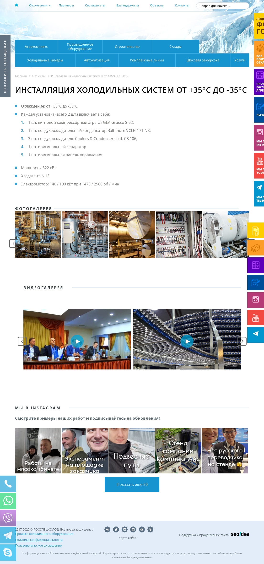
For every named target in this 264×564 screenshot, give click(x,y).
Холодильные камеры (224, 46)
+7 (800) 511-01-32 (210, 26)
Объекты (157, 5)
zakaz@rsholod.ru (218, 33)
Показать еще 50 (132, 484)
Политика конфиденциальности (39, 539)
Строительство (127, 46)
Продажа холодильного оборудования (44, 533)
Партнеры (66, 5)
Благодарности (127, 5)
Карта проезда (108, 34)
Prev (13, 243)
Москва (99, 20)
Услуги (236, 60)
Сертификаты (95, 5)
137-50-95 (210, 20)
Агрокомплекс (36, 46)
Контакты (182, 5)
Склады (175, 46)
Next (242, 341)
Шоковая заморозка (187, 60)
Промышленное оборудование (80, 46)
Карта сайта (127, 538)
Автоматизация (44, 60)
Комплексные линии (112, 60)
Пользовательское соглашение (38, 545)
